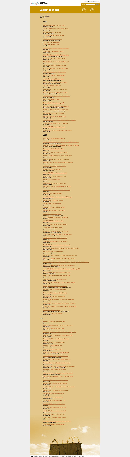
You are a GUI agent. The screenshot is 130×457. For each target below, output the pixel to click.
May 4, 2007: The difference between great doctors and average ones (60, 255)
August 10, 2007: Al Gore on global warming (54, 207)
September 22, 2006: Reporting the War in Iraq (54, 369)
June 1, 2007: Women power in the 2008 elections (55, 241)
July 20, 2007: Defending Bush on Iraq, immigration (55, 217)
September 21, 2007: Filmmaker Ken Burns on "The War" (57, 186)
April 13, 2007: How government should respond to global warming (59, 265)
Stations (92, 9)
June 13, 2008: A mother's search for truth (53, 51)
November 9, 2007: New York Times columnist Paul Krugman (58, 162)
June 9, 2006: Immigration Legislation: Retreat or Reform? (57, 421)
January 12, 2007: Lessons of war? (51, 310)
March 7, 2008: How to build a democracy (53, 99)
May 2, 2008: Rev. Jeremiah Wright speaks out (54, 72)
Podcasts (51, 456)
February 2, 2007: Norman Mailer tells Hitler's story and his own (58, 299)
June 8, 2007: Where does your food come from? (55, 238)
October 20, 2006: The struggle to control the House (55, 356)
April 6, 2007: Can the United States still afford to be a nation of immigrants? (61, 268)
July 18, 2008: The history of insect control (53, 35)
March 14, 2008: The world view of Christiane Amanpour (56, 96)
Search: (83, 4)
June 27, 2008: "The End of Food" (51, 44)
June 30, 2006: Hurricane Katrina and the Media (54, 410)
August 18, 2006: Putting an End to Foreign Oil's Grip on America (59, 386)
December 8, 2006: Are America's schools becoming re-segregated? (59, 332)
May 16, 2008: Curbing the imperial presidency (54, 65)
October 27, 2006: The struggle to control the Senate (56, 352)
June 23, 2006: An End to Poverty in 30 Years (54, 414)
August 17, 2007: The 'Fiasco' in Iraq (52, 203)
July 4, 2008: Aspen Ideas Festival (51, 42)
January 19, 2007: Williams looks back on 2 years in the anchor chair (59, 306)
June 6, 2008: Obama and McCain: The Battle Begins (56, 55)
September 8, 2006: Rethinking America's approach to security (58, 376)
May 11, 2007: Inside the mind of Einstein (53, 251)
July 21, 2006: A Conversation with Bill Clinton (54, 400)
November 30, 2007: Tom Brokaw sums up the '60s (55, 152)
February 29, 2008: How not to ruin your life (53, 103)
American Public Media (39, 456)
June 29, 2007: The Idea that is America (52, 227)
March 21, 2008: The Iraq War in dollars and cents (55, 92)
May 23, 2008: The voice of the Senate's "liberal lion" (56, 61)
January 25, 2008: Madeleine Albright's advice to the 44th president (59, 120)
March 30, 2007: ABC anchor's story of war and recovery (56, 272)
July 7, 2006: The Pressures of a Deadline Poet (54, 407)
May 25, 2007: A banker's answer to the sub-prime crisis (56, 245)
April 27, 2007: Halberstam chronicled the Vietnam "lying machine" (59, 258)
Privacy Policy (81, 456)
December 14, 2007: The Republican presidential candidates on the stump (61, 145)
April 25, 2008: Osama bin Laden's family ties (54, 75)
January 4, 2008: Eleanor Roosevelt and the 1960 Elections (57, 130)
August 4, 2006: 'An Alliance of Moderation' (53, 393)
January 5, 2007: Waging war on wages (52, 313)
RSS (60, 456)
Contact (91, 8)
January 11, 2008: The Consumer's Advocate (54, 127)
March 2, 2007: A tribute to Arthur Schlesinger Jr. (55, 286)
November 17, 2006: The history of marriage (54, 342)
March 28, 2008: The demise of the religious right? (55, 89)
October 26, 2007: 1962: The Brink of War (53, 169)
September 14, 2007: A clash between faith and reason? (56, 190)
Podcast (84, 10)
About (83, 8)
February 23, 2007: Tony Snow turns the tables (54, 289)
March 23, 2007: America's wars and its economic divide (56, 275)
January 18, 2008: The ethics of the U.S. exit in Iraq (55, 123)
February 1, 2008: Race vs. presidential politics (54, 116)
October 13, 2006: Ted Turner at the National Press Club (56, 359)
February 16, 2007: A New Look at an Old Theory (55, 292)
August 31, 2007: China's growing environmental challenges (57, 197)
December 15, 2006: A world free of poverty (53, 328)
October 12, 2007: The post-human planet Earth (54, 176)
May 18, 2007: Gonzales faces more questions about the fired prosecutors (61, 248)
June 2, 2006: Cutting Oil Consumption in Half (54, 424)
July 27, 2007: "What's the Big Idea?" (52, 214)
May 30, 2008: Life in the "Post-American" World (54, 58)
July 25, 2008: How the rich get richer (52, 32)
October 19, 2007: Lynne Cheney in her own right (55, 173)
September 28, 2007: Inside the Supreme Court (54, 183)
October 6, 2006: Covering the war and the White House (56, 362)
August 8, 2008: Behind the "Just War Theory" (54, 25)
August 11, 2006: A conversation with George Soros (55, 390)
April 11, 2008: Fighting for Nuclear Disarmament (55, 82)
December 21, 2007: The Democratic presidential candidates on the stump (61, 142)
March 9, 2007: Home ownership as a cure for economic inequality (59, 282)
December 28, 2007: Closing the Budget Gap (54, 138)
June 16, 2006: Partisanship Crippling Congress (54, 417)
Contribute (92, 10)
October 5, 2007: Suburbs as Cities (51, 179)
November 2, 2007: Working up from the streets (54, 166)
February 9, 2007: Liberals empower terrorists (54, 296)
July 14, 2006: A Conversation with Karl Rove (54, 404)
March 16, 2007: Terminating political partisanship (55, 279)
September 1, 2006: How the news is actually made (55, 380)
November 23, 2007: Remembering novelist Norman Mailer (57, 155)
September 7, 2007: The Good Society (52, 193)
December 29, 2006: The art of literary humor (54, 321)
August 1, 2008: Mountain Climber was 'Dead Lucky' (55, 28)
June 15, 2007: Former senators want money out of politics (57, 234)
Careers (46, 456)
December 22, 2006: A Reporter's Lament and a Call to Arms (57, 325)
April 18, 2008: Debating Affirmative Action (53, 79)
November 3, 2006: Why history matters (52, 349)
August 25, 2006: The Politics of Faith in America (55, 383)
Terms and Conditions (72, 456)
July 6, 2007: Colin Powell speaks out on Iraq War (55, 224)
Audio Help (64, 456)
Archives (84, 9)
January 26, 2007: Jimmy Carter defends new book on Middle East (59, 303)
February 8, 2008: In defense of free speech (53, 113)
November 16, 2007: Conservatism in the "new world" (56, 159)
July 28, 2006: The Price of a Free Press (53, 397)
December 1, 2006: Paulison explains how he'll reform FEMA (57, 335)
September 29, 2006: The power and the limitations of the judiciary (59, 366)
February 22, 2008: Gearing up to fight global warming (56, 106)
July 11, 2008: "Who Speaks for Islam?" (52, 39)
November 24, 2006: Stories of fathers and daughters (56, 338)
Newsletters (55, 456)
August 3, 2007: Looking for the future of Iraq (54, 210)
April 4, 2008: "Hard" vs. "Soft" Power (52, 85)
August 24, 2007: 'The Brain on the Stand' (53, 200)
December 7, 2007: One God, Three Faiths (53, 149)
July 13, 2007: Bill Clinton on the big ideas (53, 221)
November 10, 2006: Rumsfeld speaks (52, 345)
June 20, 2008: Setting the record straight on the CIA (56, 48)
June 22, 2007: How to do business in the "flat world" (56, 231)
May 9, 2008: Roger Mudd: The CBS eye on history (55, 68)
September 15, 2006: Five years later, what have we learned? (58, 373)
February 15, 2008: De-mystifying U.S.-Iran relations (55, 109)
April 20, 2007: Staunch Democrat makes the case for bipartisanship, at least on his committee (66, 262)
